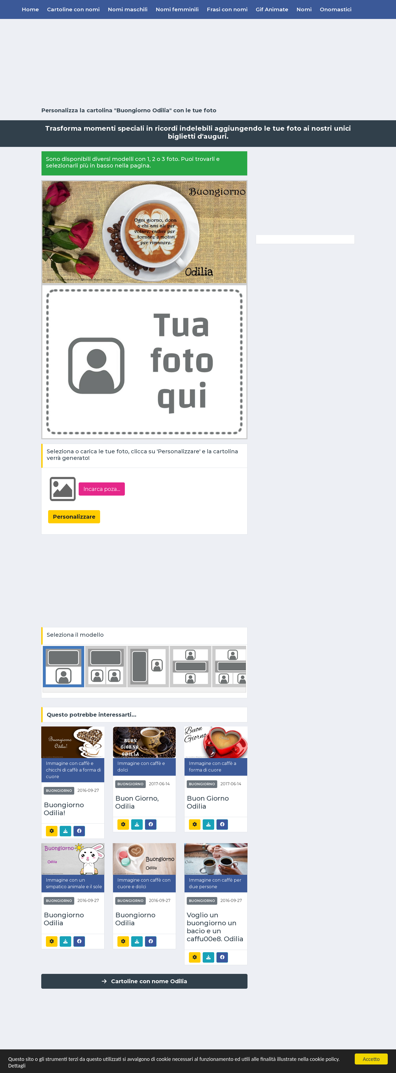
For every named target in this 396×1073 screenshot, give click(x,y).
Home (30, 9)
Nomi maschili (127, 9)
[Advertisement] (198, 63)
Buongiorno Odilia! (64, 809)
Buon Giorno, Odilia (137, 802)
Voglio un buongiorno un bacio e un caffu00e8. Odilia (215, 927)
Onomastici (335, 9)
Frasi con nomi (227, 9)
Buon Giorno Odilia (208, 802)
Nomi (304, 9)
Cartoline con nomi (73, 9)
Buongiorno (59, 791)
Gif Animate (272, 9)
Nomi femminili (177, 9)
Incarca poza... (101, 489)
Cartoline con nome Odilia (144, 981)
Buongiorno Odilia (64, 919)
